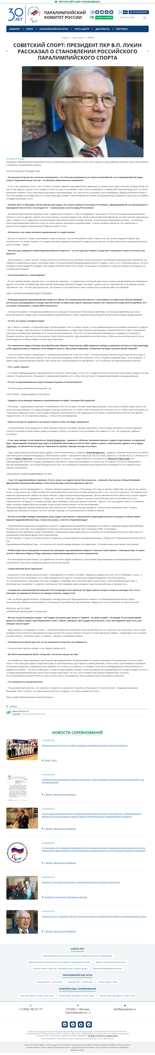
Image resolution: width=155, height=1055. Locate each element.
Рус (120, 12)
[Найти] (144, 18)
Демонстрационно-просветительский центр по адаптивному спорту (58, 962)
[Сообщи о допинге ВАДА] (92, 17)
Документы (103, 28)
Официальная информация (64, 794)
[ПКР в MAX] (107, 12)
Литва (47, 760)
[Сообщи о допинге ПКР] (104, 17)
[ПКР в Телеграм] (111, 12)
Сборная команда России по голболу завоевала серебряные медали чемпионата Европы (84, 745)
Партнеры (122, 28)
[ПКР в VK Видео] (102, 12)
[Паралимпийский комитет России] (29, 12)
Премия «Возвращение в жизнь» (109, 969)
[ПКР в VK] (97, 12)
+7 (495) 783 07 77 (30, 1011)
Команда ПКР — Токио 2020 (48, 983)
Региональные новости (77, 897)
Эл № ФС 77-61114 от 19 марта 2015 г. (103, 1037)
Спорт (29, 28)
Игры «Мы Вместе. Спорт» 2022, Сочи (34, 997)
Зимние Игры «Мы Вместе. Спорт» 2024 (120, 997)
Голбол (54, 760)
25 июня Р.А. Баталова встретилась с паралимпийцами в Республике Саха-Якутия (81, 882)
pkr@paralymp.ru (125, 1011)
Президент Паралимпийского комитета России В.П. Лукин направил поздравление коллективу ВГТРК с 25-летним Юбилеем (93, 781)
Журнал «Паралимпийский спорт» (113, 962)
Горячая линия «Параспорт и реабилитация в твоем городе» (59, 969)
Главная (65, 37)
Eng (125, 12)
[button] (145, 69)
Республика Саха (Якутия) (55, 897)
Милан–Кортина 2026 (110, 983)
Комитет (14, 28)
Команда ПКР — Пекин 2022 (80, 983)
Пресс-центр (82, 28)
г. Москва (13, 706)
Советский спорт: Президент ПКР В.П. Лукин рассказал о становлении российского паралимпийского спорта (94, 916)
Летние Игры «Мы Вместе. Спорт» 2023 (76, 997)
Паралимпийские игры (54, 28)
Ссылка (16, 713)
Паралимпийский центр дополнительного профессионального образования (77, 956)
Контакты (16, 35)
